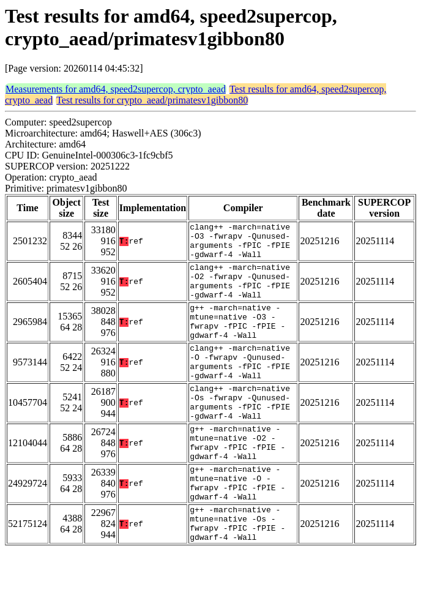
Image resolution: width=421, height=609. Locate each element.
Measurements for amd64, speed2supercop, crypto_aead (116, 89)
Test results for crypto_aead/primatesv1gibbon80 (152, 100)
